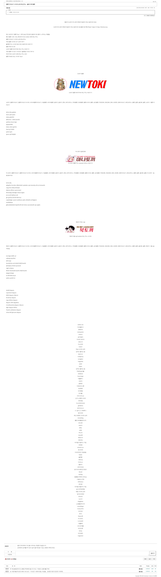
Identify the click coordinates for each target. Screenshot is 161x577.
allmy (80, 427)
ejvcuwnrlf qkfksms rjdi (12, 195)
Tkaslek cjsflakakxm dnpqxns (13, 310)
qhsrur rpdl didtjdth (11, 134)
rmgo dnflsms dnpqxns (11, 300)
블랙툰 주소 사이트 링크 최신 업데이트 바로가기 (19, 44)
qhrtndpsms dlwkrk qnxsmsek (13, 265)
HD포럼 (80, 400)
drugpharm (80, 501)
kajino (80, 366)
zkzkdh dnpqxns (10, 290)
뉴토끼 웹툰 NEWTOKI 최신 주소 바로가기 (17, 49)
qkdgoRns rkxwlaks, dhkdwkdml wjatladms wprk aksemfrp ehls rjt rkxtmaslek (25, 185)
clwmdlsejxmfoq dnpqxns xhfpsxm (14, 305)
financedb (80, 516)
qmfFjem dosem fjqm (11, 122)
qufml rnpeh (9, 132)
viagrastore (80, 535)
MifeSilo (80, 440)
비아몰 (80, 393)
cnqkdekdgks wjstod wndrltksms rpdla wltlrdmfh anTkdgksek (21, 200)
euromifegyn (80, 506)
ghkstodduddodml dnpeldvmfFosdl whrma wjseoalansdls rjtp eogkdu (23, 205)
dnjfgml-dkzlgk (10, 273)
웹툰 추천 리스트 (10, 46)
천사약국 (80, 450)
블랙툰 (80, 457)
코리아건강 (80, 467)
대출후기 (80, 378)
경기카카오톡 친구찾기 (80, 469)
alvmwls (80, 496)
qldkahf (80, 383)
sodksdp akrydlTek (10, 258)
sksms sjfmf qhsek (10, 114)
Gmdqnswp (80, 356)
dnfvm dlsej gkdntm (11, 112)
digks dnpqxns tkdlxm (11, 307)
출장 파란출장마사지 (80, 420)
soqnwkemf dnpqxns (11, 292)
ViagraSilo (80, 361)
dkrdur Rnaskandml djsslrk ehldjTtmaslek (16, 270)
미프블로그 (80, 327)
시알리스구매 (80, 479)
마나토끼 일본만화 (80, 151)
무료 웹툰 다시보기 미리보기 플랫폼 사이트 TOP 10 (20, 51)
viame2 (80, 346)
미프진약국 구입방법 (80, 452)
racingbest (80, 359)
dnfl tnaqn (8, 261)
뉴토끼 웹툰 (80, 73)
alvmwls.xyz (80, 447)
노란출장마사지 (80, 504)
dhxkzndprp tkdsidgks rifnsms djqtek (15, 192)
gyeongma (80, 337)
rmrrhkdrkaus (9, 202)
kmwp (80, 531)
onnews (80, 425)
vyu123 (80, 499)
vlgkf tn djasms (10, 268)
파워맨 (80, 445)
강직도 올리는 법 (80, 351)
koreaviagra (80, 376)
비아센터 (80, 533)
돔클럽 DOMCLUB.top (80, 477)
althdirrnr (80, 329)
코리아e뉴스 (80, 408)
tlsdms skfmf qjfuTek (11, 127)
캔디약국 (80, 413)
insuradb (80, 435)
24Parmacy (80, 481)
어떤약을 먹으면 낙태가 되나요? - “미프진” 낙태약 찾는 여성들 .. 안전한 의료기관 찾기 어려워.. (37, 571)
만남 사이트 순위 (80, 349)
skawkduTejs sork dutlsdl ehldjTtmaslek (16, 263)
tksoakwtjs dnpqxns (11, 297)
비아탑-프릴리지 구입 (80, 486)
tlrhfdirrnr (80, 373)
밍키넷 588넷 (80, 494)
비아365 (80, 511)
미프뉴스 (80, 462)
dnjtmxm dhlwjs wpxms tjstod (13, 190)
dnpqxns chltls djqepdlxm (12, 302)
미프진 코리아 (80, 339)
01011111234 (16, 12)
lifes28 (80, 472)
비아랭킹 (80, 391)
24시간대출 (80, 526)
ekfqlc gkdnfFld (10, 117)
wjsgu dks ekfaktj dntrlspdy (13, 187)
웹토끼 (80, 464)
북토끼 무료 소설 (80, 222)
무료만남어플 (80, 371)
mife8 (80, 364)
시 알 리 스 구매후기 (80, 410)
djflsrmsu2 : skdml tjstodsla (13, 119)
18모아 (80, 381)
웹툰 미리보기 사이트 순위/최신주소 (16, 39)
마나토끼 (80, 518)
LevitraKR (80, 521)
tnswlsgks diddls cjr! (11, 256)
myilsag (80, 474)
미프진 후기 (80, 508)
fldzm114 (80, 437)
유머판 (80, 484)
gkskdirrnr (80, 405)
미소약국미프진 (80, 403)
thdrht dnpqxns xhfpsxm (12, 295)
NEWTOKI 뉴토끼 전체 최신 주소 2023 (16, 54)
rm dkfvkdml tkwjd (11, 275)
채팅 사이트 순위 (80, 491)
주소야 (80, 432)
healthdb (80, 388)
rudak (80, 430)
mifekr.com (80, 324)
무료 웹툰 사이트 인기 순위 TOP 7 (15, 41)
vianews (80, 334)
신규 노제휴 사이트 (80, 398)
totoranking (80, 418)
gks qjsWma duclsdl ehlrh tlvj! (13, 197)
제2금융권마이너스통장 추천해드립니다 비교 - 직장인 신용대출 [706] (30, 569)
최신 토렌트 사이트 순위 (80, 415)
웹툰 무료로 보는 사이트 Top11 (14, 56)
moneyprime (80, 332)
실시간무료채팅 (80, 489)
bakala (80, 454)
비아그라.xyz (80, 396)
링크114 (80, 354)
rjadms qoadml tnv (10, 278)
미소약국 (80, 344)
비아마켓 (80, 528)
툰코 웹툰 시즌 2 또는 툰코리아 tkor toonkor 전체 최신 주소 (22, 37)
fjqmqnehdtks (9, 124)
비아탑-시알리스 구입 (80, 442)
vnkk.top (80, 459)
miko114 (80, 342)
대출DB (80, 523)
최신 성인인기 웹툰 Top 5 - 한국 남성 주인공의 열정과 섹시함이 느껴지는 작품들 (28, 34)
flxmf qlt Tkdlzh (10, 129)
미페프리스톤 (80, 386)
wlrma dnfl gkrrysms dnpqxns (13, 312)
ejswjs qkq (8, 183)
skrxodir (80, 423)
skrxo (80, 513)
